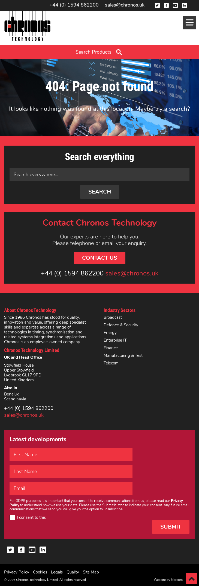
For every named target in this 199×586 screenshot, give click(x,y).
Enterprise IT (115, 340)
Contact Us (99, 258)
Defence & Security (121, 325)
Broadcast (113, 317)
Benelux (11, 394)
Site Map (91, 572)
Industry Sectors (119, 310)
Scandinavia (15, 399)
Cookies (40, 572)
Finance (111, 348)
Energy (110, 332)
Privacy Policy (16, 572)
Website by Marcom (168, 580)
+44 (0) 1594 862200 (74, 5)
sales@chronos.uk (124, 5)
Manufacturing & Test (123, 355)
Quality (73, 572)
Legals (57, 572)
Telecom (111, 363)
